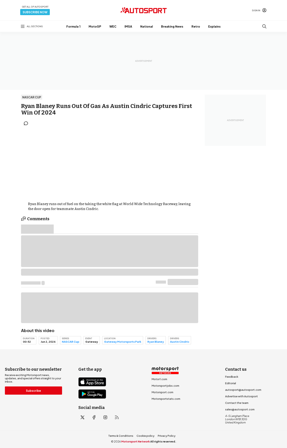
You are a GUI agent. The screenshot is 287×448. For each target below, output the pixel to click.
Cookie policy (146, 435)
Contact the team (236, 402)
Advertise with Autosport (241, 396)
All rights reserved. (163, 441)
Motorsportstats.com (166, 398)
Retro (195, 26)
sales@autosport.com (240, 409)
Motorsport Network (135, 441)
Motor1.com (159, 379)
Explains (214, 26)
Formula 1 (73, 26)
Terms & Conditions (120, 435)
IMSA (128, 26)
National (146, 26)
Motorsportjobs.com (165, 385)
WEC (112, 26)
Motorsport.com (162, 392)
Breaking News (172, 26)
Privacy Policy (167, 435)
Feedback (231, 376)
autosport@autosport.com (243, 389)
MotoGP (95, 26)
